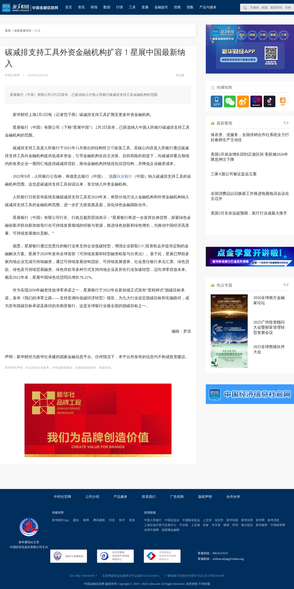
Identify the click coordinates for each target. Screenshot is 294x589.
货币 (110, 148)
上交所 (207, 520)
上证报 (195, 525)
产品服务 (120, 497)
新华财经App (60, 520)
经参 (206, 525)
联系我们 (149, 497)
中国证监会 (172, 520)
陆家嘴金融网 (170, 530)
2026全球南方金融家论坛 (269, 300)
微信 (76, 520)
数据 (106, 7)
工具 (132, 7)
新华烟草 (262, 525)
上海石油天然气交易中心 (160, 525)
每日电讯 (247, 525)
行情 (119, 7)
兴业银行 (124, 176)
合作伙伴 (233, 497)
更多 (286, 123)
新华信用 (247, 520)
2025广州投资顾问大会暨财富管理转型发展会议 (269, 327)
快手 (122, 520)
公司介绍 (92, 497)
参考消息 (273, 520)
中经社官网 (62, 497)
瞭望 (226, 525)
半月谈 (216, 525)
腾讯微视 (99, 520)
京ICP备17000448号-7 (83, 575)
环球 (235, 525)
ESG (142, 246)
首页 (68, 7)
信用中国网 (151, 530)
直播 (145, 7)
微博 (86, 520)
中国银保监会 (191, 520)
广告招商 (177, 497)
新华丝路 (232, 520)
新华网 (260, 520)
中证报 (183, 525)
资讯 (81, 7)
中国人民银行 (153, 520)
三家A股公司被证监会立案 (234, 174)
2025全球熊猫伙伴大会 (269, 349)
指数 (190, 7)
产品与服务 (208, 7)
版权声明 (205, 497)
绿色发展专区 (23, 30)
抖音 (112, 520)
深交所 (219, 520)
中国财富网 (277, 525)
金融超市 (161, 7)
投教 (177, 7)
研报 (94, 7)
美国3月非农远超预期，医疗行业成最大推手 (249, 213)
